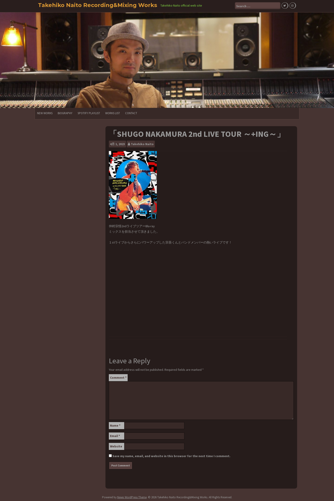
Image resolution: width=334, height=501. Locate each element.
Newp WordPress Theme (132, 497)
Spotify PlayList (89, 112)
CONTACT (131, 112)
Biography (65, 112)
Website (116, 446)
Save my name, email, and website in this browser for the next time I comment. (171, 455)
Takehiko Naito (142, 143)
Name (115, 425)
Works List (112, 112)
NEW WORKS (44, 112)
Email (115, 435)
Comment (118, 377)
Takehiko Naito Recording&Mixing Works (97, 5)
